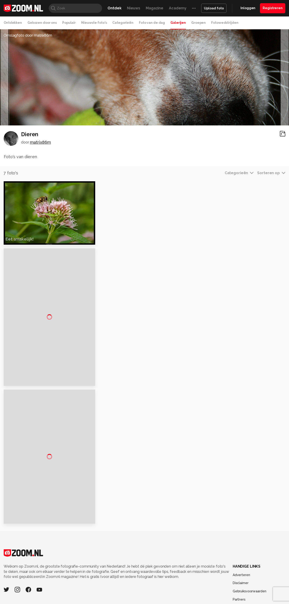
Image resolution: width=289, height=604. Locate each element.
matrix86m (40, 142)
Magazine (154, 8)
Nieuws (133, 8)
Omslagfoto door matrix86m (28, 35)
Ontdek (114, 8)
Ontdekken (13, 22)
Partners (239, 546)
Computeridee (45, 576)
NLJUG (178, 581)
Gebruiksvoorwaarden (249, 537)
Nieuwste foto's (94, 22)
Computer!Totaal (80, 576)
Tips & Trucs (104, 576)
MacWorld (159, 576)
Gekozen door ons (42, 22)
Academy (177, 8)
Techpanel (196, 576)
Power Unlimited (257, 576)
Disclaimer (240, 529)
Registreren (273, 8)
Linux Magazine (160, 581)
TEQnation (194, 581)
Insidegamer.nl (232, 576)
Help (236, 554)
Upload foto (214, 8)
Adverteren (241, 521)
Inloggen (247, 8)
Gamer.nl (213, 576)
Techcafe (143, 576)
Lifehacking (177, 576)
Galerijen (178, 22)
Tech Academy (125, 581)
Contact (239, 562)
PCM (61, 576)
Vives (142, 581)
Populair (69, 22)
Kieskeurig (24, 576)
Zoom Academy (99, 581)
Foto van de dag (152, 22)
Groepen (198, 22)
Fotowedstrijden (224, 22)
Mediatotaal (124, 576)
